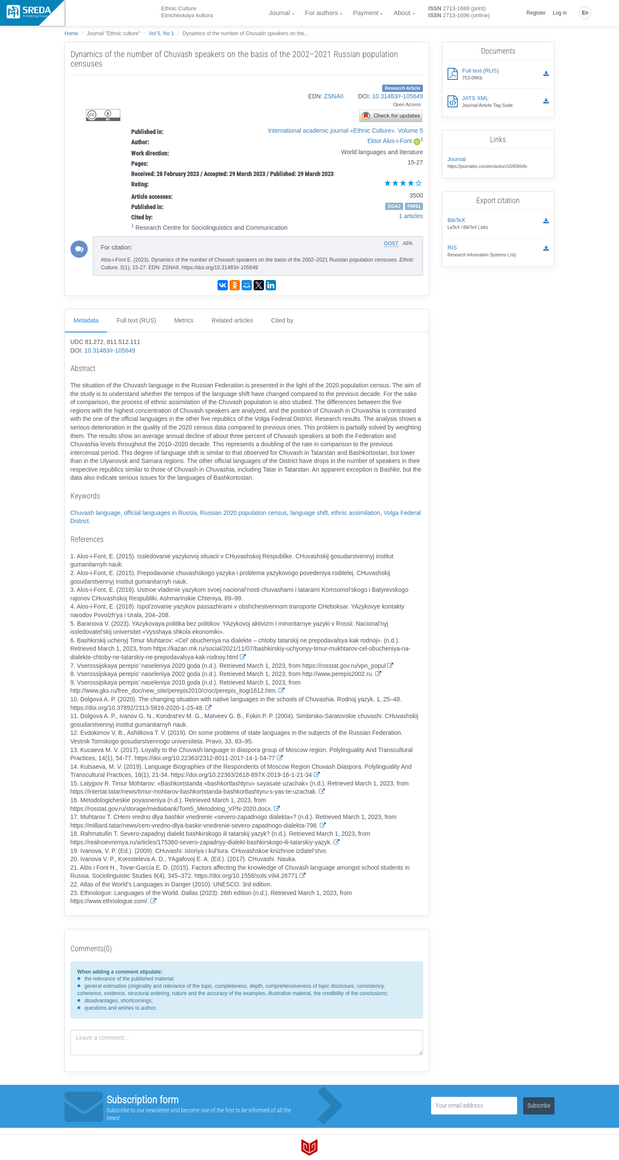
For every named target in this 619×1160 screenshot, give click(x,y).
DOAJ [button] (394, 206)
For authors (321, 12)
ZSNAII (333, 96)
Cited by (282, 320)
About (401, 12)
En (585, 13)
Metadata (86, 320)
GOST (391, 244)
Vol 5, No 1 (161, 33)
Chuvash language (95, 512)
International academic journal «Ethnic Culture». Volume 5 (345, 130)
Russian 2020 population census (243, 512)
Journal (279, 12)
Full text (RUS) (136, 320)
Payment (365, 12)
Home (71, 33)
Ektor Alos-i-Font (390, 140)
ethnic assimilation (355, 512)
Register (536, 13)
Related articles (232, 320)
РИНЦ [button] (414, 206)
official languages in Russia (160, 512)
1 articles (411, 216)
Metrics (183, 320)
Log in (560, 13)
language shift (309, 512)
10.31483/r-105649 (397, 96)
